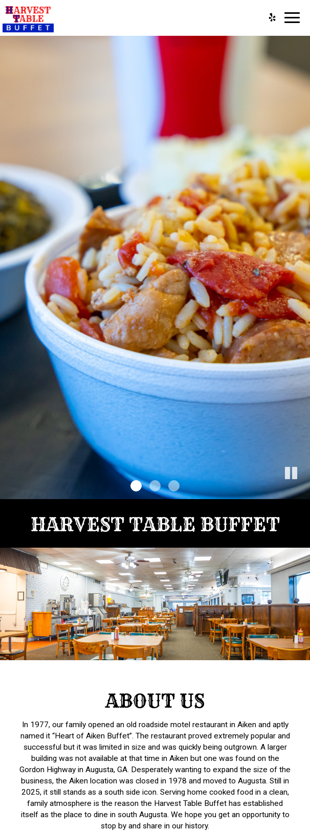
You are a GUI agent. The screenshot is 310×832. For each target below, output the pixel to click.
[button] (302, 491)
